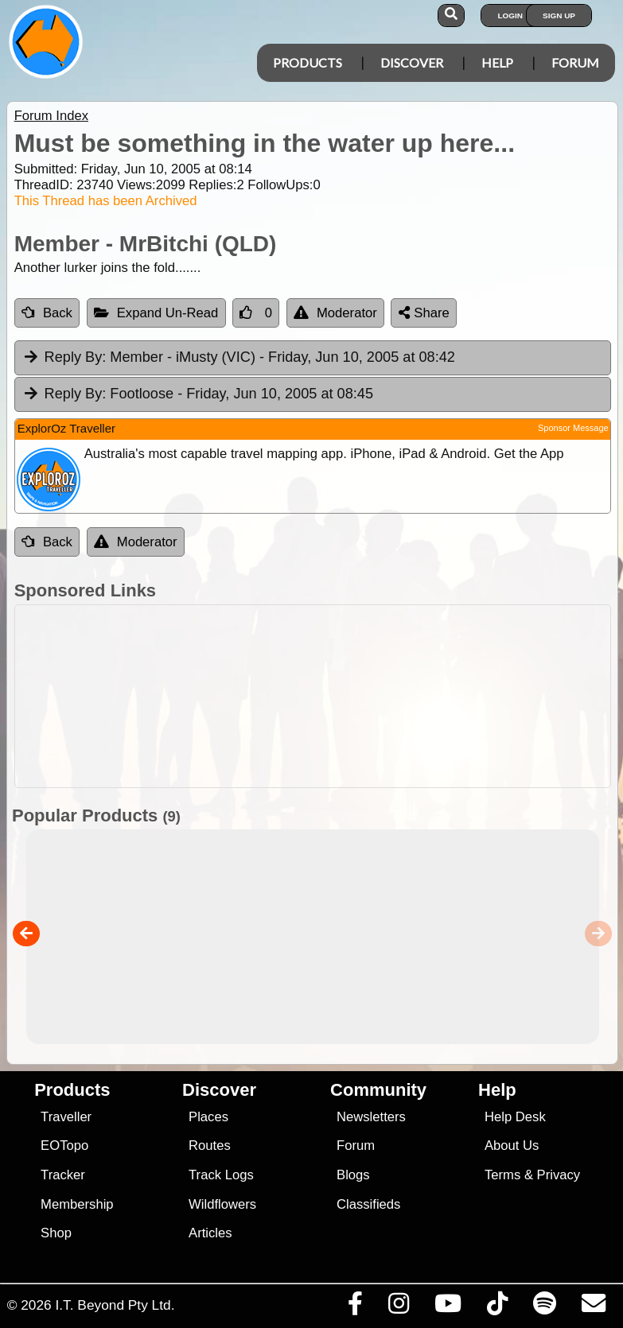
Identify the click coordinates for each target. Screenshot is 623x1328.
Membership (77, 1204)
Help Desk (515, 1116)
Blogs (353, 1174)
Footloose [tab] (197, 394)
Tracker (63, 1174)
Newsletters (371, 1116)
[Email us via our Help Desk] (593, 1307)
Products (307, 62)
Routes (210, 1145)
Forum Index (51, 115)
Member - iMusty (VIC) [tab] (238, 357)
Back (46, 312)
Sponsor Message (573, 428)
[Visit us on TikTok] (497, 1307)
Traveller (66, 1116)
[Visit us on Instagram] (398, 1307)
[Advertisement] (320, 696)
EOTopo (64, 1145)
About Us (512, 1145)
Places (208, 1116)
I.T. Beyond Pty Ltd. (114, 1305)
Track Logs (221, 1174)
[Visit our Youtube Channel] (447, 1307)
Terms (502, 1174)
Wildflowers (222, 1204)
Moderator (335, 312)
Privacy (559, 1174)
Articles (210, 1233)
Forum (575, 62)
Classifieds (368, 1204)
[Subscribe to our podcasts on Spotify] (544, 1307)
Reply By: (76, 357)
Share (424, 312)
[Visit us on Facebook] (354, 1307)
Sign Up (559, 15)
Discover (411, 62)
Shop (56, 1233)
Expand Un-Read (156, 312)
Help (497, 62)
